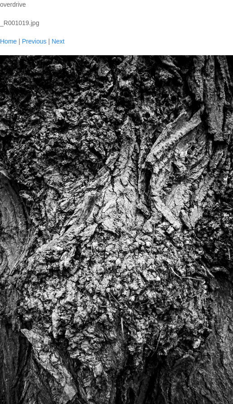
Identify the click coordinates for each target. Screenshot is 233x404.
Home (8, 41)
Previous (34, 41)
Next (58, 41)
